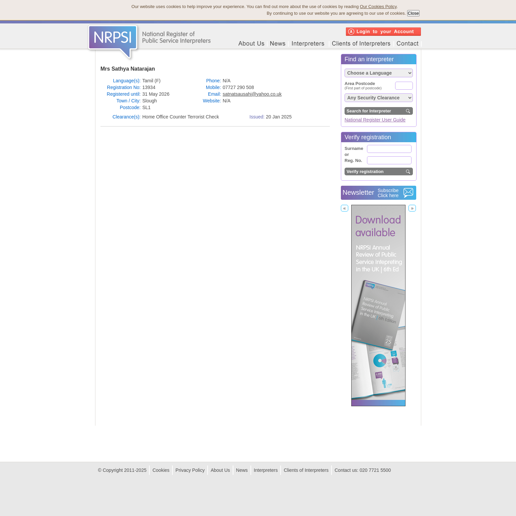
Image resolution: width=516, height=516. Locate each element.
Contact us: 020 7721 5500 (363, 470)
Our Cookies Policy (378, 6)
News (242, 470)
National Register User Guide (375, 119)
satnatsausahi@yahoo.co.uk (252, 94)
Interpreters (266, 470)
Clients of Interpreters (306, 470)
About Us (220, 470)
